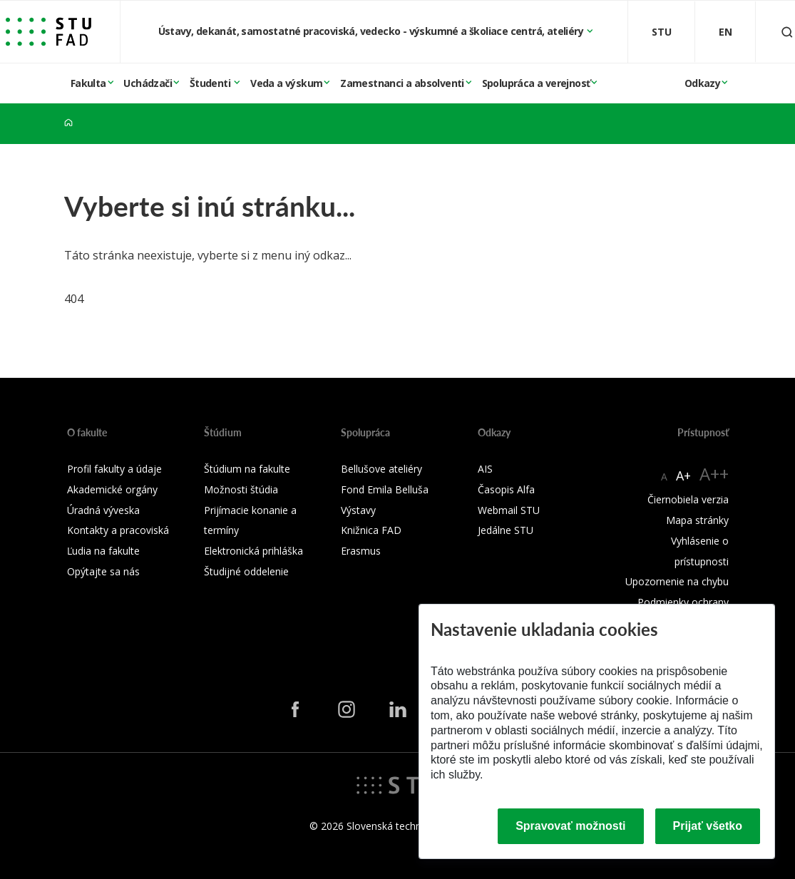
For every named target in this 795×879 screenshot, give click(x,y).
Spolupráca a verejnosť (536, 83)
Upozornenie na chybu (677, 581)
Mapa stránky (697, 520)
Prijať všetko (708, 826)
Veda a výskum (286, 83)
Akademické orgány (112, 489)
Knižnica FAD (371, 530)
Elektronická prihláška (253, 550)
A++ (714, 473)
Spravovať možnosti (570, 826)
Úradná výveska (103, 510)
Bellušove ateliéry (381, 469)
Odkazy (702, 83)
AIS (485, 469)
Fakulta (88, 83)
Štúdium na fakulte (247, 469)
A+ (683, 475)
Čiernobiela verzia (688, 499)
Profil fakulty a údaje (114, 469)
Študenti (211, 83)
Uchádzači (147, 83)
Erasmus (361, 550)
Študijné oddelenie (246, 571)
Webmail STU (509, 510)
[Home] (68, 123)
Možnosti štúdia (241, 489)
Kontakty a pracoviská (118, 530)
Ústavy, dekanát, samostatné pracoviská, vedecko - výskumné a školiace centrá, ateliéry (372, 31)
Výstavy (358, 510)
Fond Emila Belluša (385, 489)
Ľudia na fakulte (103, 550)
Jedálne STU (505, 530)
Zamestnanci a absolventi (402, 83)
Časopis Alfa (506, 489)
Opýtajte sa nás (103, 571)
